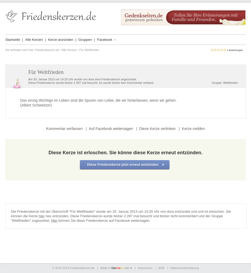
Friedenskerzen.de (47, 50)
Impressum (145, 268)
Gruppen (85, 40)
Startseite (12, 40)
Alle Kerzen (34, 40)
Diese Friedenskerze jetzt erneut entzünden (122, 165)
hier (42, 216)
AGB (161, 268)
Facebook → (107, 40)
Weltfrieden (230, 82)
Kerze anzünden (60, 40)
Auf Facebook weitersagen (111, 128)
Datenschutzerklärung (184, 268)
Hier (54, 221)
